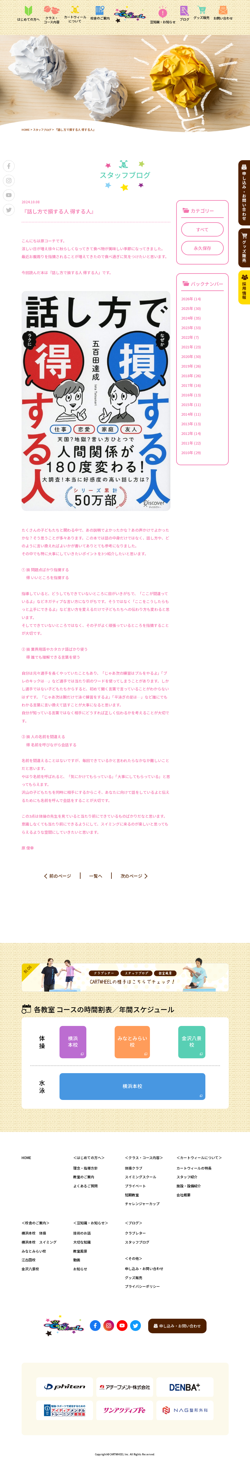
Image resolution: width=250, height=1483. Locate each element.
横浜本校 (74, 1043)
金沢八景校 (190, 1043)
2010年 (187, 452)
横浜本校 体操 (34, 1238)
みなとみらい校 (132, 1043)
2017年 (187, 385)
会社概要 (183, 1200)
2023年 (187, 327)
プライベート (135, 1190)
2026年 (187, 299)
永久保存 (202, 248)
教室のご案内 (83, 1182)
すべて (202, 229)
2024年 (187, 318)
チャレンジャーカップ (142, 1209)
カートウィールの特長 (193, 1173)
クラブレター (135, 1238)
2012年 (187, 433)
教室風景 (80, 1256)
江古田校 (29, 1265)
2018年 (187, 376)
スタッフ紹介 (186, 1182)
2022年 (187, 337)
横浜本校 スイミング (39, 1247)
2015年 (187, 404)
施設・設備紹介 (188, 1190)
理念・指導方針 (85, 1173)
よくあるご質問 (85, 1190)
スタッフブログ (43, 129)
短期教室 (132, 1200)
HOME (26, 129)
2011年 (187, 443)
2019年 (187, 366)
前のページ (59, 875)
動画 (76, 1265)
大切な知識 (82, 1247)
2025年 (187, 308)
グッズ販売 (133, 1282)
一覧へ (96, 875)
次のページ (132, 875)
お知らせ (80, 1274)
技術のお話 (82, 1238)
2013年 (187, 424)
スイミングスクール (140, 1182)
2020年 (187, 356)
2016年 (187, 395)
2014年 (187, 414)
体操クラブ (133, 1173)
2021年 (187, 347)
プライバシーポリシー (142, 1291)
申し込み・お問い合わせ (144, 1274)
